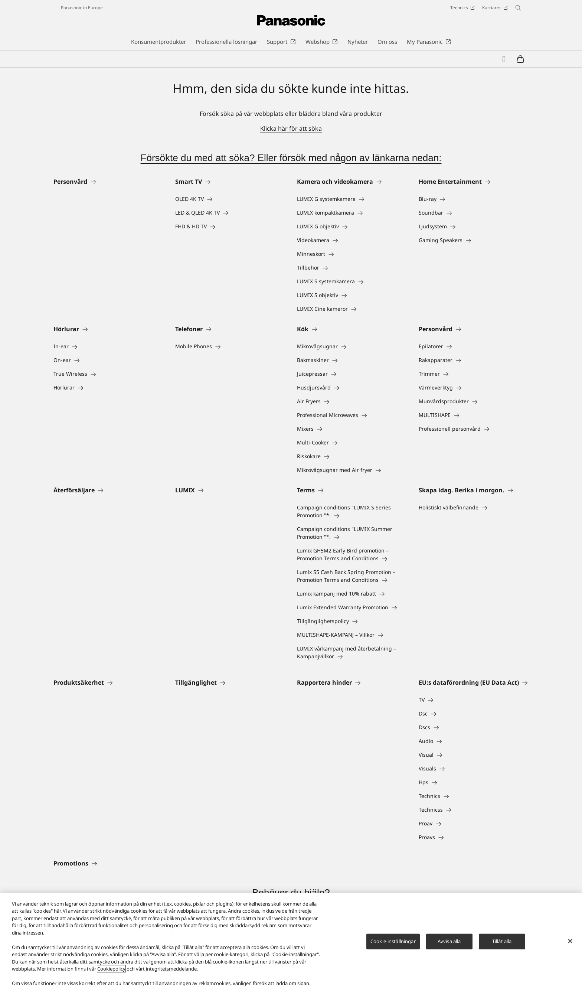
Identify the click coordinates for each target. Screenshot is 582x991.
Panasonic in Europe (82, 7)
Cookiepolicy (111, 968)
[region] (291, 942)
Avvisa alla (449, 941)
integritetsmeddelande (171, 968)
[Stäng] (570, 941)
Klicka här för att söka (291, 128)
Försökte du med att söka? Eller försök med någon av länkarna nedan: (291, 157)
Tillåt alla (501, 941)
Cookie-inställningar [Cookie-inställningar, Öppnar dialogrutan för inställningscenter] (393, 941)
